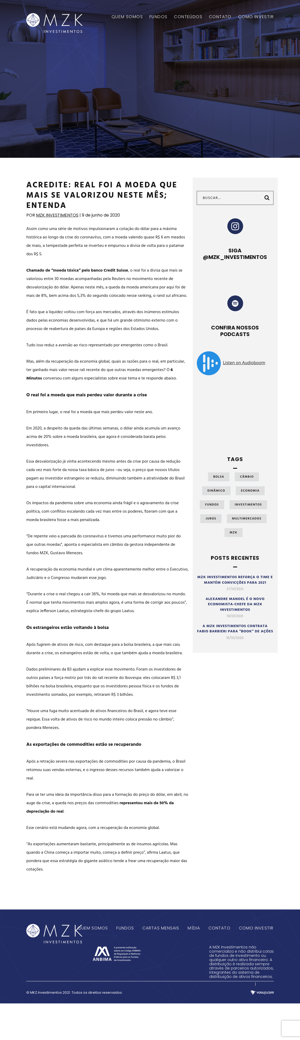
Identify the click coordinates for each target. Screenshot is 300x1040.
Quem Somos (92, 928)
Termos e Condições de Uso (231, 985)
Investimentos (248, 504)
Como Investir (256, 928)
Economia (250, 490)
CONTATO (220, 16)
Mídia (194, 928)
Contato (219, 928)
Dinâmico (216, 490)
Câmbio (247, 476)
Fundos (212, 504)
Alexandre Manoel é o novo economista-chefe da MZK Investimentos (235, 604)
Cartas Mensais (160, 928)
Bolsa (218, 476)
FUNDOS (158, 16)
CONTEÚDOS (188, 16)
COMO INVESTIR (256, 16)
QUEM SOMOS (127, 16)
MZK (233, 532)
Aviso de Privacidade (226, 993)
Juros (211, 518)
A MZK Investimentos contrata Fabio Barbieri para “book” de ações (235, 629)
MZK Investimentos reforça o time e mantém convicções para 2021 (235, 580)
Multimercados (247, 518)
